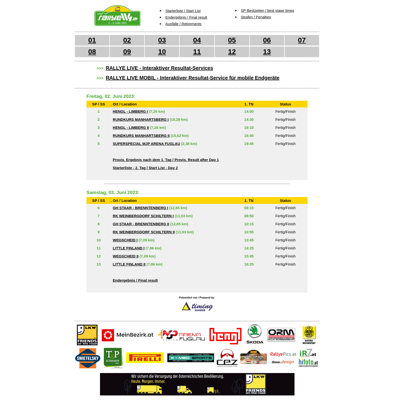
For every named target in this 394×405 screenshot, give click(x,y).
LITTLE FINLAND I (128, 248)
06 (267, 40)
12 (232, 52)
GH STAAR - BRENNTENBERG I (140, 208)
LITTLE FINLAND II (129, 264)
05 (232, 40)
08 (92, 52)
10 (162, 52)
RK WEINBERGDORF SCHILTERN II (144, 232)
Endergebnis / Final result (186, 17)
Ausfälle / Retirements (183, 24)
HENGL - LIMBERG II (131, 128)
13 (267, 52)
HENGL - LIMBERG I (130, 111)
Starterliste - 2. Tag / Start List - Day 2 (145, 168)
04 (197, 40)
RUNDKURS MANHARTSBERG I (141, 120)
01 (92, 40)
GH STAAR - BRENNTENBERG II (141, 224)
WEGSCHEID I (125, 240)
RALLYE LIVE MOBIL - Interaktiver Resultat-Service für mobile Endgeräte (192, 78)
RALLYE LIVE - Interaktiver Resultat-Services (159, 68)
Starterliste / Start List (183, 11)
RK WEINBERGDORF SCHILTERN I (143, 216)
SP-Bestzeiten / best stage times (267, 11)
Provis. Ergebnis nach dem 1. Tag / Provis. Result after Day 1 (166, 160)
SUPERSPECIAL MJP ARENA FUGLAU (146, 144)
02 (127, 40)
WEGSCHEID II (126, 256)
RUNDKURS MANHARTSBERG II (141, 136)
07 (302, 40)
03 (162, 40)
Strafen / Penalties (256, 17)
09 (127, 52)
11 (197, 52)
